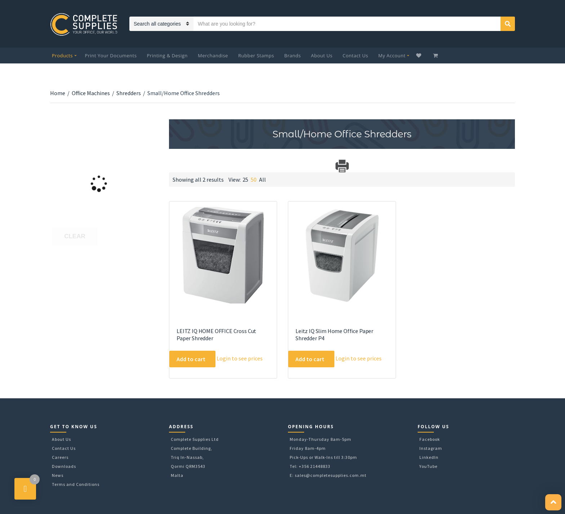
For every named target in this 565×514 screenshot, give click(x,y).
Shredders (128, 93)
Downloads (64, 466)
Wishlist (419, 55)
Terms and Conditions (75, 484)
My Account (392, 55)
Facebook (429, 439)
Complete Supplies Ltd (195, 439)
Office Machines (91, 93)
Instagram (430, 448)
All (262, 179)
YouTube (428, 466)
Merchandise (213, 55)
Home (57, 93)
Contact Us (355, 55)
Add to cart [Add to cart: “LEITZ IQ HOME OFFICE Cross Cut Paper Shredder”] (191, 359)
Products (62, 55)
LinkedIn (429, 457)
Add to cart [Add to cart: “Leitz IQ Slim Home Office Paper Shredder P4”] (309, 359)
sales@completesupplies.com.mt (330, 475)
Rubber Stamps (256, 55)
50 (254, 179)
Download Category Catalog (175, 166)
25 (245, 179)
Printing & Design (167, 55)
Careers (60, 457)
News (57, 475)
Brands (292, 55)
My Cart (436, 55)
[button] (553, 502)
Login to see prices (240, 358)
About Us (322, 55)
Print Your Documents (111, 55)
